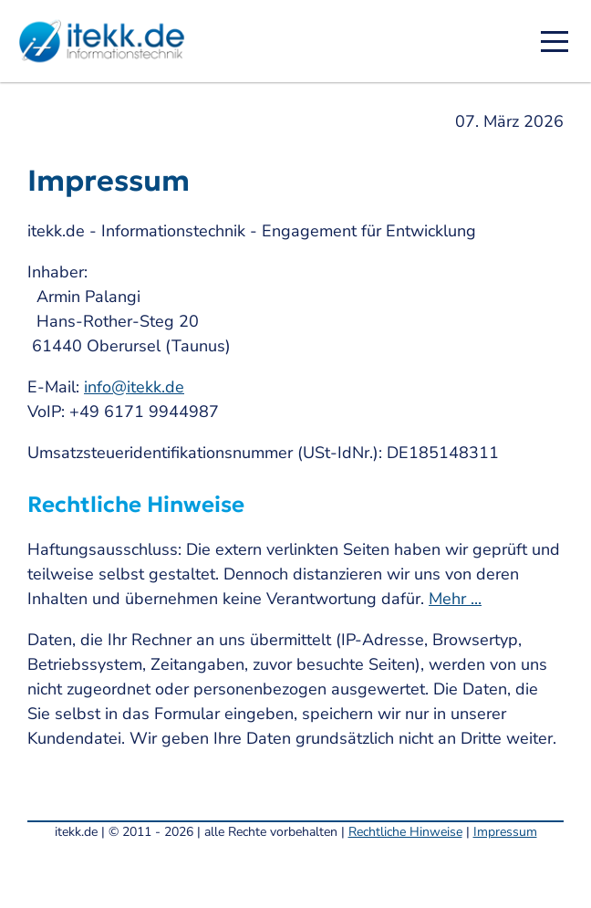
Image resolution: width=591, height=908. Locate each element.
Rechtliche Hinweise (405, 831)
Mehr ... (455, 599)
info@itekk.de (134, 387)
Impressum (505, 831)
